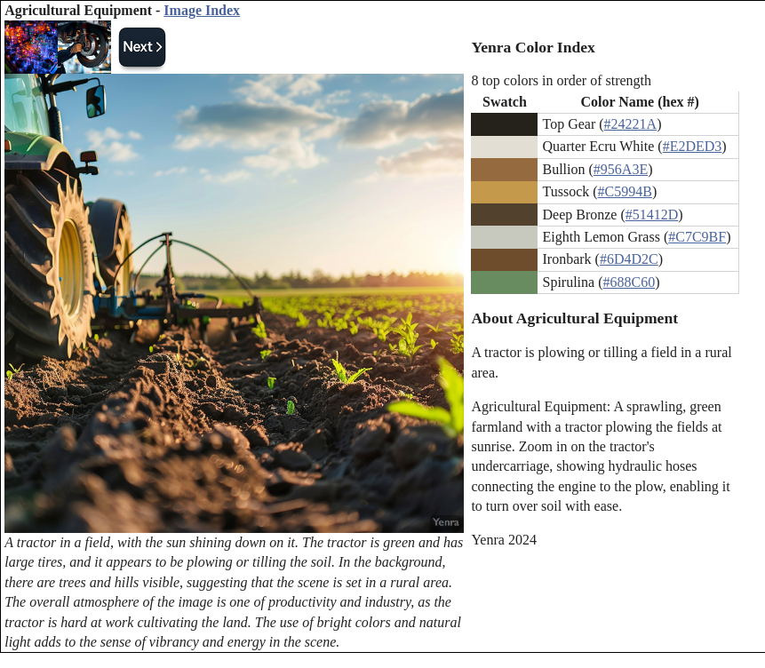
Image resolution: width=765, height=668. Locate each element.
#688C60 (628, 282)
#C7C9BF (697, 236)
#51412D (652, 214)
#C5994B (625, 191)
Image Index (201, 10)
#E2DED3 (692, 146)
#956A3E (621, 169)
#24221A (630, 123)
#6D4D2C (629, 258)
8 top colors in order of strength (561, 80)
